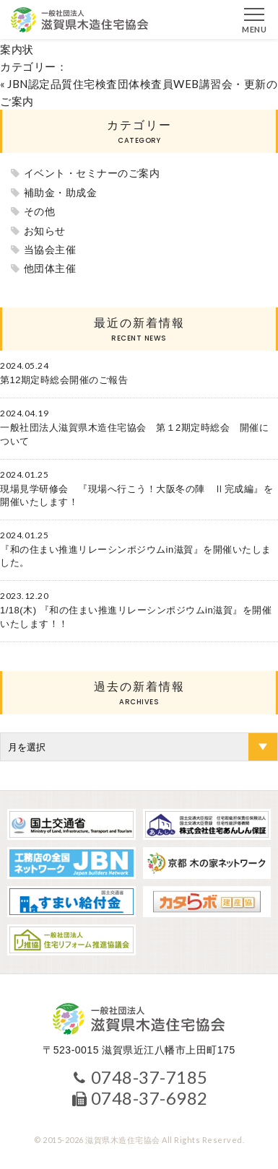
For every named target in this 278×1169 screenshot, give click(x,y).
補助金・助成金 (60, 192)
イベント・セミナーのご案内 (92, 173)
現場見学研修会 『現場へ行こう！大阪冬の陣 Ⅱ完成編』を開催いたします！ (136, 495)
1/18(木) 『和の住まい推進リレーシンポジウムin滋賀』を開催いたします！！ (136, 617)
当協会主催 (50, 249)
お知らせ (45, 231)
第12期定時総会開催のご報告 (64, 380)
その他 (40, 211)
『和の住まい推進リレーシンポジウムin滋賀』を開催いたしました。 (136, 556)
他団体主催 (50, 268)
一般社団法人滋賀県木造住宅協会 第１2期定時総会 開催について (134, 434)
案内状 (17, 49)
